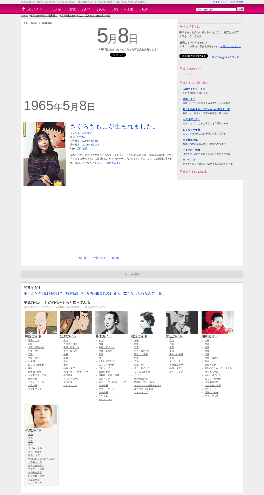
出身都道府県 (190, 139)
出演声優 (32, 385)
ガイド (31, 9)
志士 (101, 340)
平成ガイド (41, 428)
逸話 (30, 368)
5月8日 (94, 140)
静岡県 (81, 136)
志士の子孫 (104, 371)
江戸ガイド (76, 334)
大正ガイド (182, 334)
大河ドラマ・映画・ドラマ (77, 371)
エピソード (189, 160)
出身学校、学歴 (191, 150)
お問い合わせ (236, 1)
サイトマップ (220, 1)
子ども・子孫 (35, 448)
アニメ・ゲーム (36, 382)
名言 (87, 10)
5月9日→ (117, 257)
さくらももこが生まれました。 (114, 126)
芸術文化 (87, 133)
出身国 (31, 361)
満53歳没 (82, 148)
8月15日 (95, 144)
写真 (72, 10)
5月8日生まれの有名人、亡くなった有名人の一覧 (85, 15)
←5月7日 (81, 257)
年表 (145, 10)
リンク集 (103, 396)
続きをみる (113, 162)
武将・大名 (33, 340)
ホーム (24, 15)
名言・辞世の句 (36, 347)
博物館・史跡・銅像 (109, 375)
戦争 (136, 344)
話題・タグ (189, 99)
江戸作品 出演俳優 (143, 389)
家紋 (30, 344)
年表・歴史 (33, 351)
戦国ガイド (41, 334)
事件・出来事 (123, 10)
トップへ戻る (132, 274)
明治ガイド (147, 334)
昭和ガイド (218, 334)
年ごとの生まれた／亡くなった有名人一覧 (206, 109)
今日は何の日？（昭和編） (43, 15)
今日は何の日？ (191, 119)
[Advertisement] (58, 54)
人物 (58, 10)
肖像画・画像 (35, 371)
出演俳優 (32, 378)
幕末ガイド (111, 334)
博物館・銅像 (211, 392)
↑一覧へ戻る (99, 257)
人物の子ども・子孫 (194, 89)
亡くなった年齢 (191, 129)
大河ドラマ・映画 (37, 375)
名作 (102, 10)
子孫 (30, 354)
